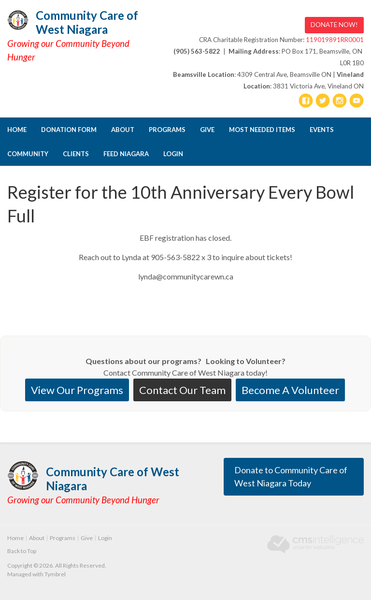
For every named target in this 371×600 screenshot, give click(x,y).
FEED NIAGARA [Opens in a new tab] (126, 154)
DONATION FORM (69, 129)
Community (27, 154)
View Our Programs (77, 389)
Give (207, 129)
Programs (167, 129)
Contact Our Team (182, 389)
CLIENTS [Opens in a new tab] (76, 154)
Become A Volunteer (290, 389)
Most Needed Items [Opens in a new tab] (262, 129)
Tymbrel (55, 574)
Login (173, 154)
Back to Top (21, 551)
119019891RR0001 (335, 40)
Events (322, 129)
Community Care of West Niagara (87, 22)
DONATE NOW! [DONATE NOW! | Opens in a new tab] (334, 25)
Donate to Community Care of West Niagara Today (290, 476)
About (122, 129)
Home (17, 129)
